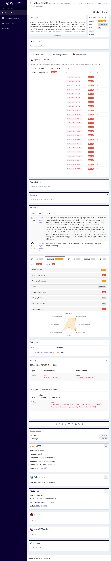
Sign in (96, 12)
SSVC (50, 264)
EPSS (36, 264)
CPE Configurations (58, 55)
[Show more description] (57, 35)
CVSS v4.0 (37, 259)
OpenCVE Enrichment (40, 60)
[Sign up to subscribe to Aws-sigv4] (103, 438)
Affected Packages (81, 54)
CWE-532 (38, 547)
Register (105, 12)
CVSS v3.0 (74, 259)
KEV (102, 259)
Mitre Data (37, 55)
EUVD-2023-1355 (41, 220)
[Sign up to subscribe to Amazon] (103, 435)
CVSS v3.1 (55, 259)
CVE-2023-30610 (38, 3)
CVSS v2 (89, 259)
